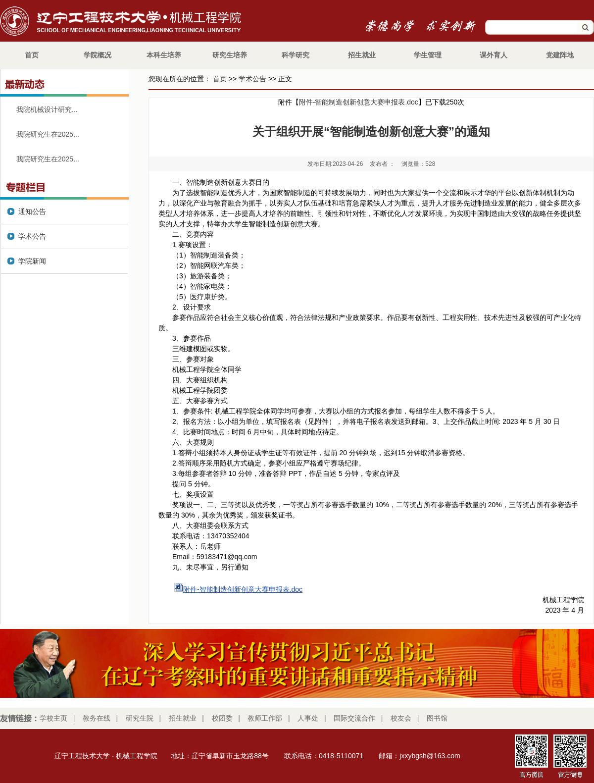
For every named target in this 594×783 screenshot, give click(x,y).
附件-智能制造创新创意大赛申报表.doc (358, 102)
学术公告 (252, 79)
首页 (220, 79)
